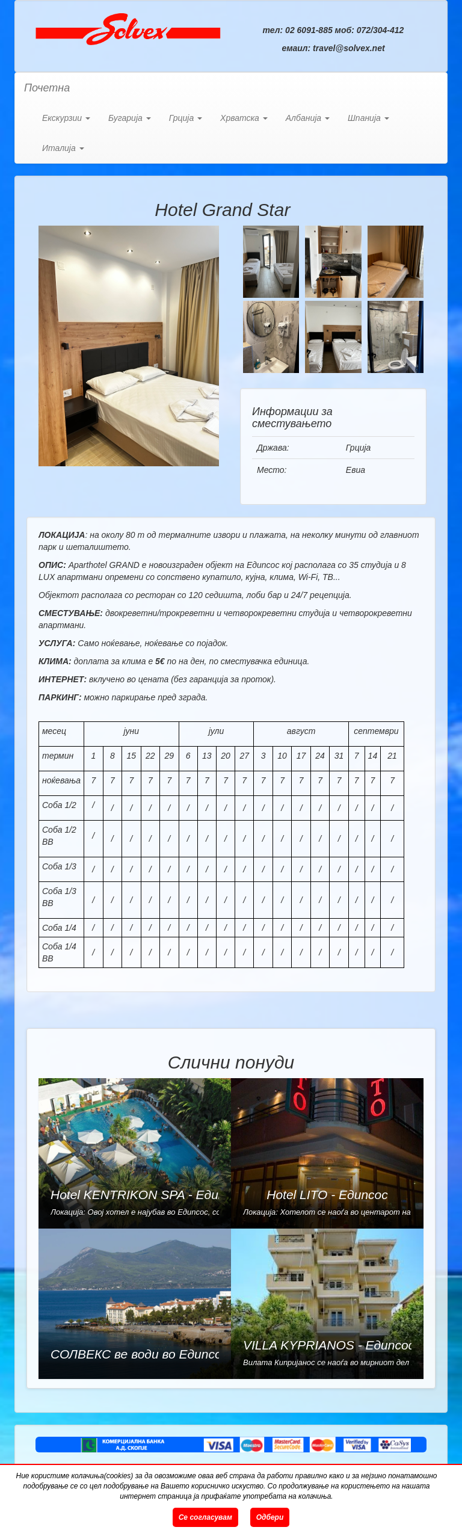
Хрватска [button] (244, 118)
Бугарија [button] (129, 118)
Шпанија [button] (368, 118)
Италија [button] (63, 148)
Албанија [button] (308, 118)
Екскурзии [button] (66, 118)
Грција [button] (185, 118)
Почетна (47, 88)
